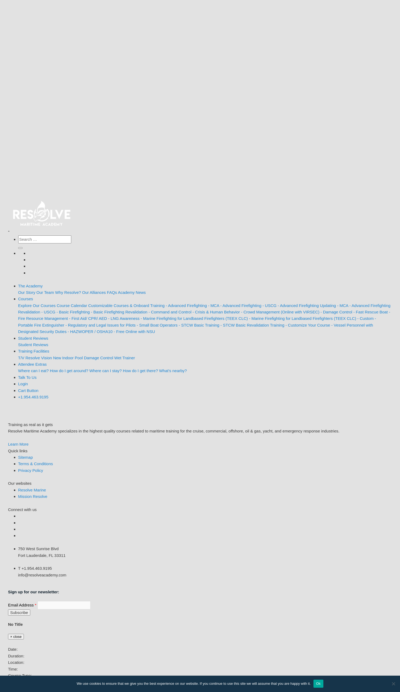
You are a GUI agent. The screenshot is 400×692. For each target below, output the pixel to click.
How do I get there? (140, 370)
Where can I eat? (33, 370)
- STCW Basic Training (199, 325)
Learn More (18, 444)
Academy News (132, 292)
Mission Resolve (32, 496)
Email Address (22, 605)
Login (23, 384)
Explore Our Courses (37, 305)
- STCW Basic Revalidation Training (252, 325)
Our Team (45, 292)
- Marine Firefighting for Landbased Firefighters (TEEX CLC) (194, 318)
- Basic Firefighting (73, 312)
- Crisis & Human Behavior (216, 312)
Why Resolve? (68, 292)
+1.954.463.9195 (33, 397)
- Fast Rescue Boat (370, 312)
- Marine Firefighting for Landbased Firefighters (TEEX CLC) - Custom (311, 318)
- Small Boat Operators (157, 325)
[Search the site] (44, 239)
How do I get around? (69, 370)
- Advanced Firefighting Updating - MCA (313, 305)
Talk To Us (27, 377)
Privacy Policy (30, 470)
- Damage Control (336, 312)
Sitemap (25, 457)
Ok (318, 684)
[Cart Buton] (28, 390)
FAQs (112, 292)
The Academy (30, 286)
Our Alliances (94, 292)
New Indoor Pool (68, 358)
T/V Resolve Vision (35, 358)
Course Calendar (72, 305)
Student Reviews (33, 338)
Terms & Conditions (35, 463)
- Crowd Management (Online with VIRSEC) (280, 312)
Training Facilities (33, 351)
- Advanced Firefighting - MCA (192, 305)
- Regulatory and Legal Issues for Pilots (100, 325)
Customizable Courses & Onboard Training (126, 305)
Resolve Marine (32, 490)
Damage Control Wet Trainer (109, 358)
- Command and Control (169, 312)
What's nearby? (173, 370)
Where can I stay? (105, 370)
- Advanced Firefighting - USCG (248, 305)
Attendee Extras (32, 364)
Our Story (26, 292)
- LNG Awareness (123, 318)
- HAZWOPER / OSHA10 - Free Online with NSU (111, 331)
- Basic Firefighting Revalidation (119, 312)
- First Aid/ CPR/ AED (88, 318)
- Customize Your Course (307, 325)
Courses (25, 299)
